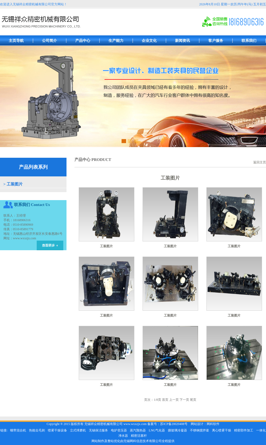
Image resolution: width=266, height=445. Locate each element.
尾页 (193, 400)
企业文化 (149, 41)
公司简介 (49, 41)
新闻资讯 (182, 41)
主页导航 (16, 41)
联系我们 (249, 41)
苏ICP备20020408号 (174, 424)
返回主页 (259, 162)
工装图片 (15, 184)
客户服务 (215, 41)
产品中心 (82, 41)
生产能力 (116, 41)
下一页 (184, 400)
